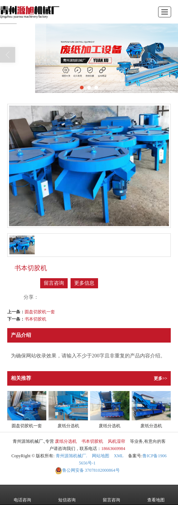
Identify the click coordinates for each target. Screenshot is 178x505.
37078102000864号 (87, 470)
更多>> (161, 378)
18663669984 (113, 448)
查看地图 (156, 494)
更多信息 (84, 283)
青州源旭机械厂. (71, 455)
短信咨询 (67, 494)
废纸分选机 (66, 441)
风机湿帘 (116, 441)
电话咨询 (22, 494)
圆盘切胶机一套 (40, 311)
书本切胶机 (35, 319)
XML (119, 455)
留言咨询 (54, 283)
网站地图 (100, 455)
